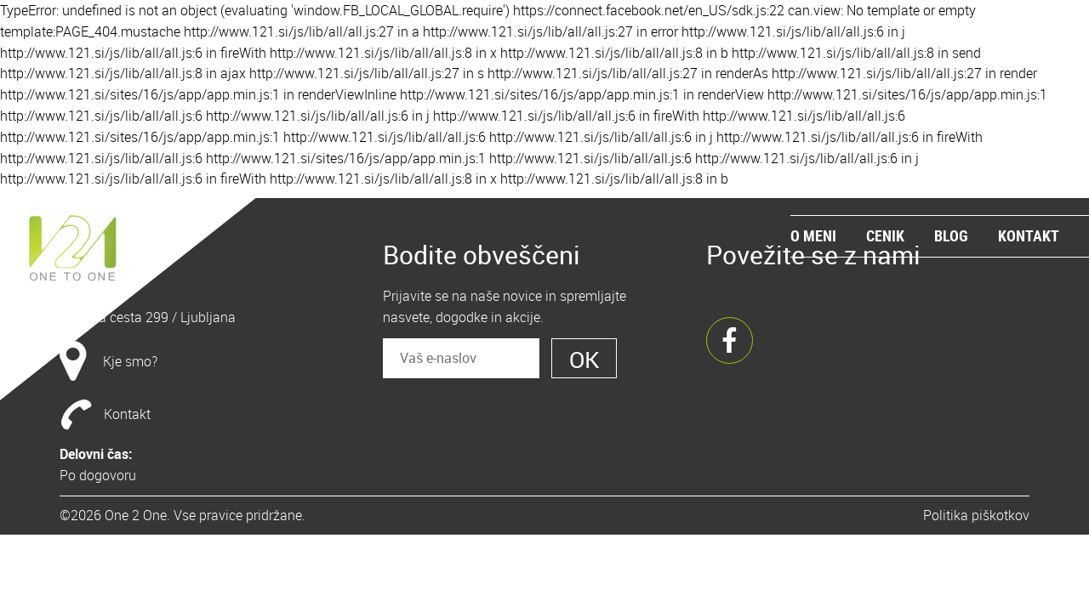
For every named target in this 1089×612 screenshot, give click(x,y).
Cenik (885, 235)
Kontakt (1028, 235)
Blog (951, 235)
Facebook (729, 340)
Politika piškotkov (976, 515)
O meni (813, 235)
